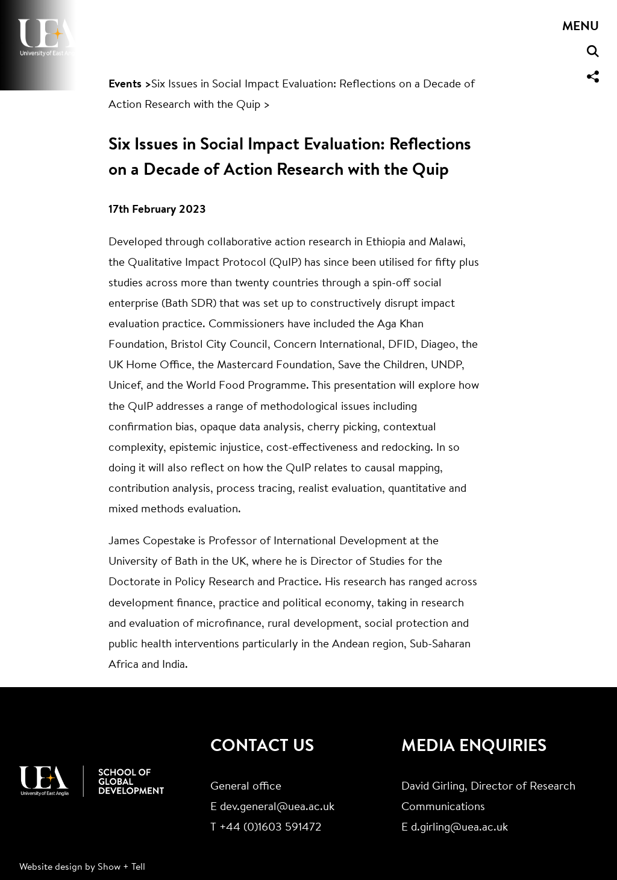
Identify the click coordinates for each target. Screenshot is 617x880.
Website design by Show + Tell (82, 867)
